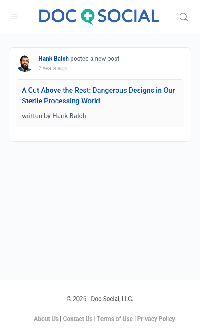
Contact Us (78, 318)
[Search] (183, 17)
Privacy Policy (156, 318)
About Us (46, 318)
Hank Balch (53, 58)
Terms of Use (115, 318)
